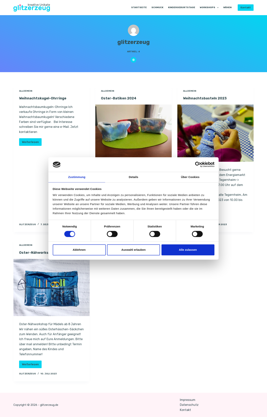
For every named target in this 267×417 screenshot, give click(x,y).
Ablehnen (79, 249)
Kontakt (246, 7)
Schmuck (157, 7)
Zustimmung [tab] (76, 176)
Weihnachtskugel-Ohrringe (45, 98)
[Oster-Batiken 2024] (133, 133)
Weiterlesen (32, 143)
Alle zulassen (188, 249)
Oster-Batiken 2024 (120, 98)
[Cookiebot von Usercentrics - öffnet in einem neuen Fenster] (197, 164)
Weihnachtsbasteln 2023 (207, 98)
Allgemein (25, 91)
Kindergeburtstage (181, 7)
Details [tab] (133, 176)
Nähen (227, 7)
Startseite (139, 7)
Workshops (210, 7)
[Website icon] (133, 60)
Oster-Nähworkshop (38, 252)
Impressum (187, 399)
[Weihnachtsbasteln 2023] (215, 133)
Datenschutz (189, 404)
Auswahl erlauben (133, 249)
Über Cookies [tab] (190, 176)
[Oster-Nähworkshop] (51, 287)
